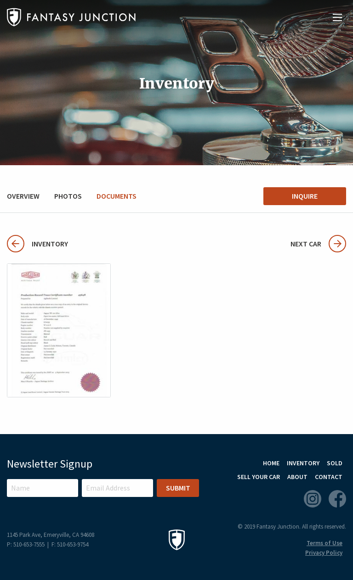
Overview (23, 196)
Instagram (312, 499)
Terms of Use (324, 543)
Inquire (305, 196)
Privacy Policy (323, 553)
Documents (117, 196)
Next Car (318, 243)
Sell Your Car (258, 477)
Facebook (337, 499)
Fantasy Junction (71, 17)
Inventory (37, 243)
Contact (328, 477)
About (297, 477)
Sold (334, 463)
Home (271, 463)
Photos (68, 196)
